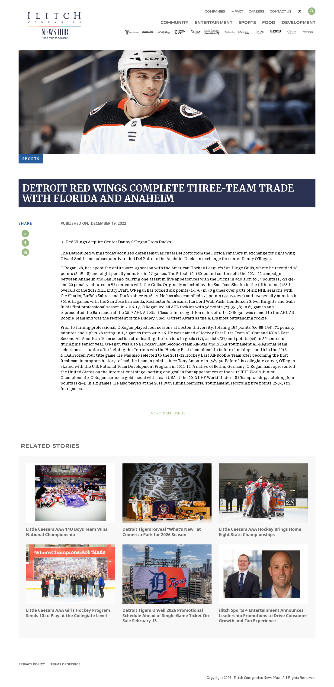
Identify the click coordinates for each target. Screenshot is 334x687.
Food (268, 22)
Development (298, 22)
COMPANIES (215, 11)
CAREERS (256, 11)
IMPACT (237, 11)
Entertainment (213, 22)
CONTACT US (280, 11)
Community (174, 22)
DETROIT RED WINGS (168, 413)
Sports (247, 22)
